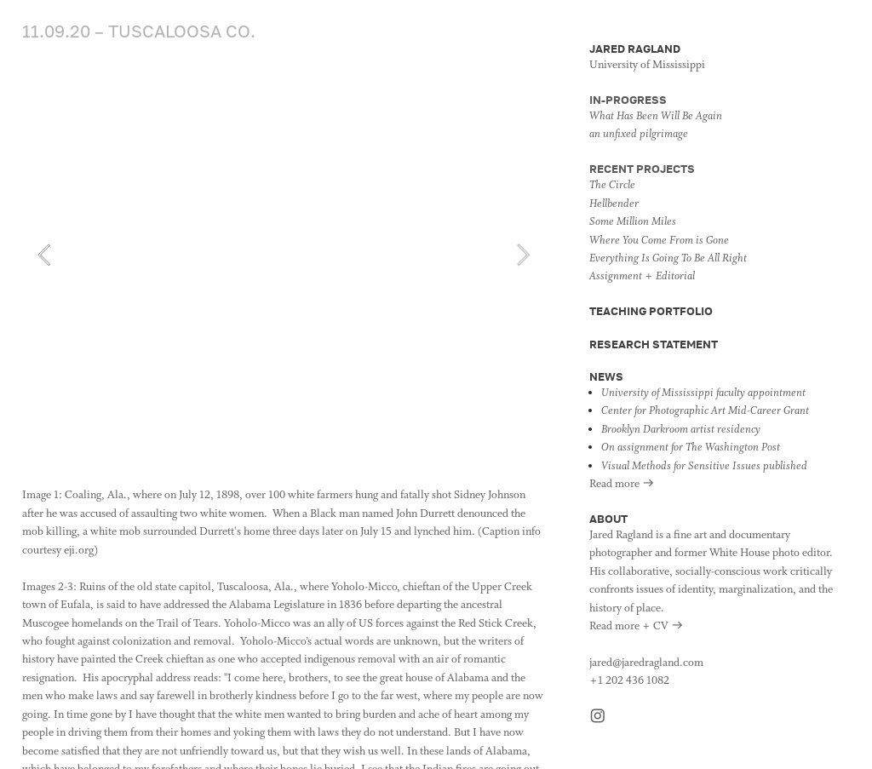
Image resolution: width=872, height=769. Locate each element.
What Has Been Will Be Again (655, 116)
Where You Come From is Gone (659, 240)
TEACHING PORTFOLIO (651, 311)
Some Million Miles (632, 222)
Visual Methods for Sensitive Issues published (704, 466)
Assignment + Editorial (642, 276)
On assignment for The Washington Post (690, 447)
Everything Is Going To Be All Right (668, 258)
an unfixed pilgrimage (638, 134)
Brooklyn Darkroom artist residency (680, 429)
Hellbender (614, 204)
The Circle (612, 185)
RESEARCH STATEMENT (653, 344)
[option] (283, 254)
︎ (597, 717)
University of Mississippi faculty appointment (703, 393)
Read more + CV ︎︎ (636, 626)
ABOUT (608, 518)
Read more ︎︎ (622, 484)
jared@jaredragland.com (646, 663)
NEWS (606, 376)
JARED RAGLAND (634, 48)
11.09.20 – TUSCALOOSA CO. (141, 31)
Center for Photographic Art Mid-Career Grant (705, 411)
